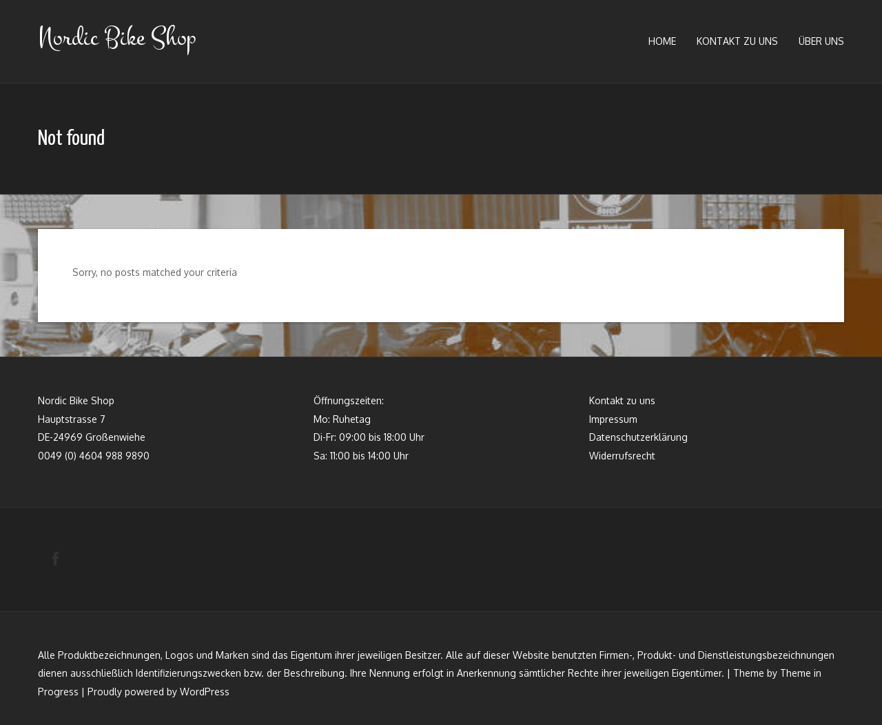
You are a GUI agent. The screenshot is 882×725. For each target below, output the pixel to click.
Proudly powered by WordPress (158, 691)
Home (662, 41)
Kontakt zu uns (737, 41)
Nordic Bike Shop (117, 37)
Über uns (821, 41)
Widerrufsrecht (622, 455)
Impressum (613, 419)
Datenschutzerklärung (638, 437)
